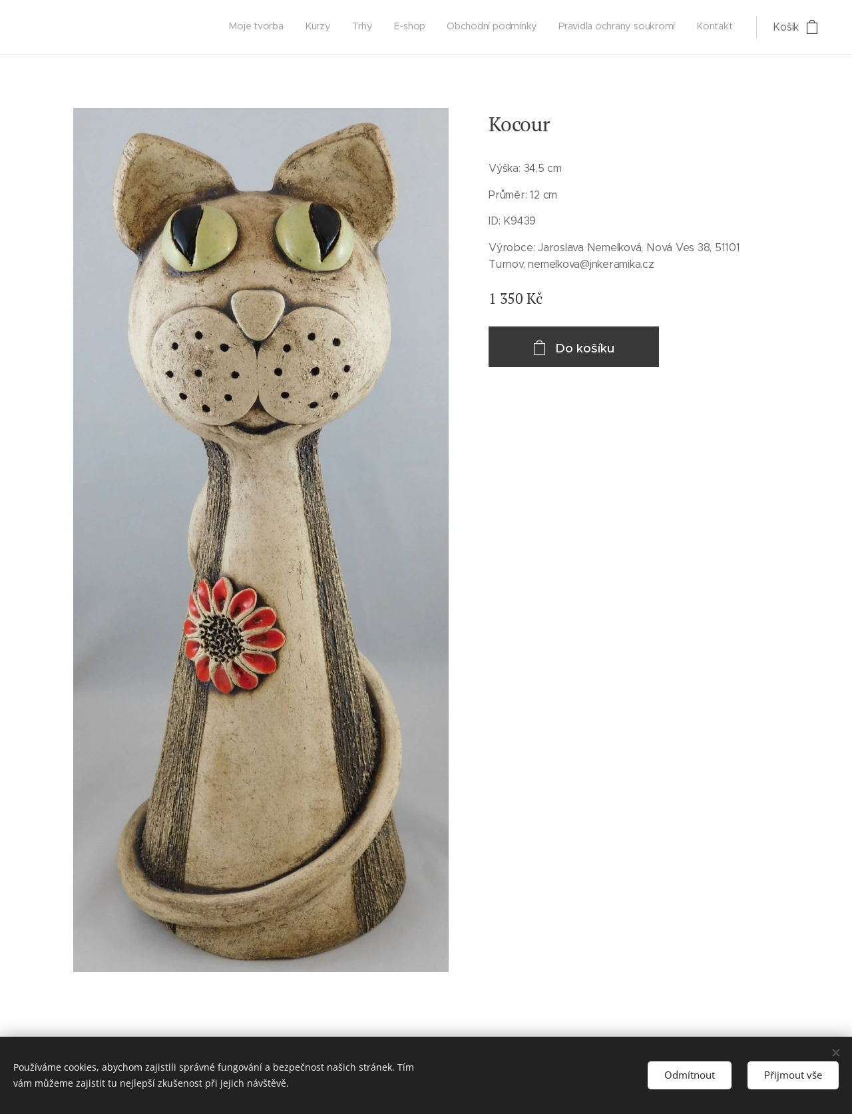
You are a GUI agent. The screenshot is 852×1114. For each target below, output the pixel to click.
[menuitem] (608, 27)
